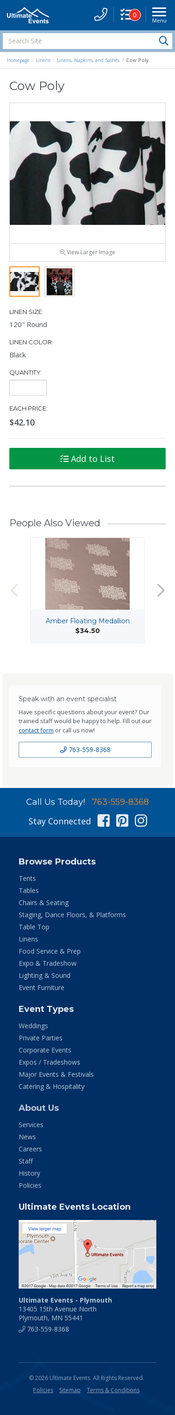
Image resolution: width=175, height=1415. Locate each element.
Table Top (34, 926)
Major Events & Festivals (56, 1074)
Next (161, 590)
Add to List (87, 458)
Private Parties (41, 1037)
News (27, 1136)
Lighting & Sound (44, 975)
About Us (39, 1108)
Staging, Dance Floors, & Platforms (72, 914)
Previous (14, 590)
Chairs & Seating (44, 902)
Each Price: (28, 408)
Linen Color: (31, 342)
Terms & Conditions (113, 1390)
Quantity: (25, 372)
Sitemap (70, 1390)
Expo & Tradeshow (48, 963)
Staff (26, 1161)
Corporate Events (45, 1050)
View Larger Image (87, 252)
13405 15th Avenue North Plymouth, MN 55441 (65, 1309)
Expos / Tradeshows (49, 1062)
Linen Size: (26, 311)
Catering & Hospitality (51, 1086)
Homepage (18, 60)
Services (31, 1124)
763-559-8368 (85, 749)
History (29, 1173)
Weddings (33, 1025)
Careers (30, 1148)
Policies (30, 1185)
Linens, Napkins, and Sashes (88, 60)
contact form (36, 730)
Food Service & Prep (50, 951)
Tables (29, 890)
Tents (27, 878)
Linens (43, 60)
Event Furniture (41, 987)
